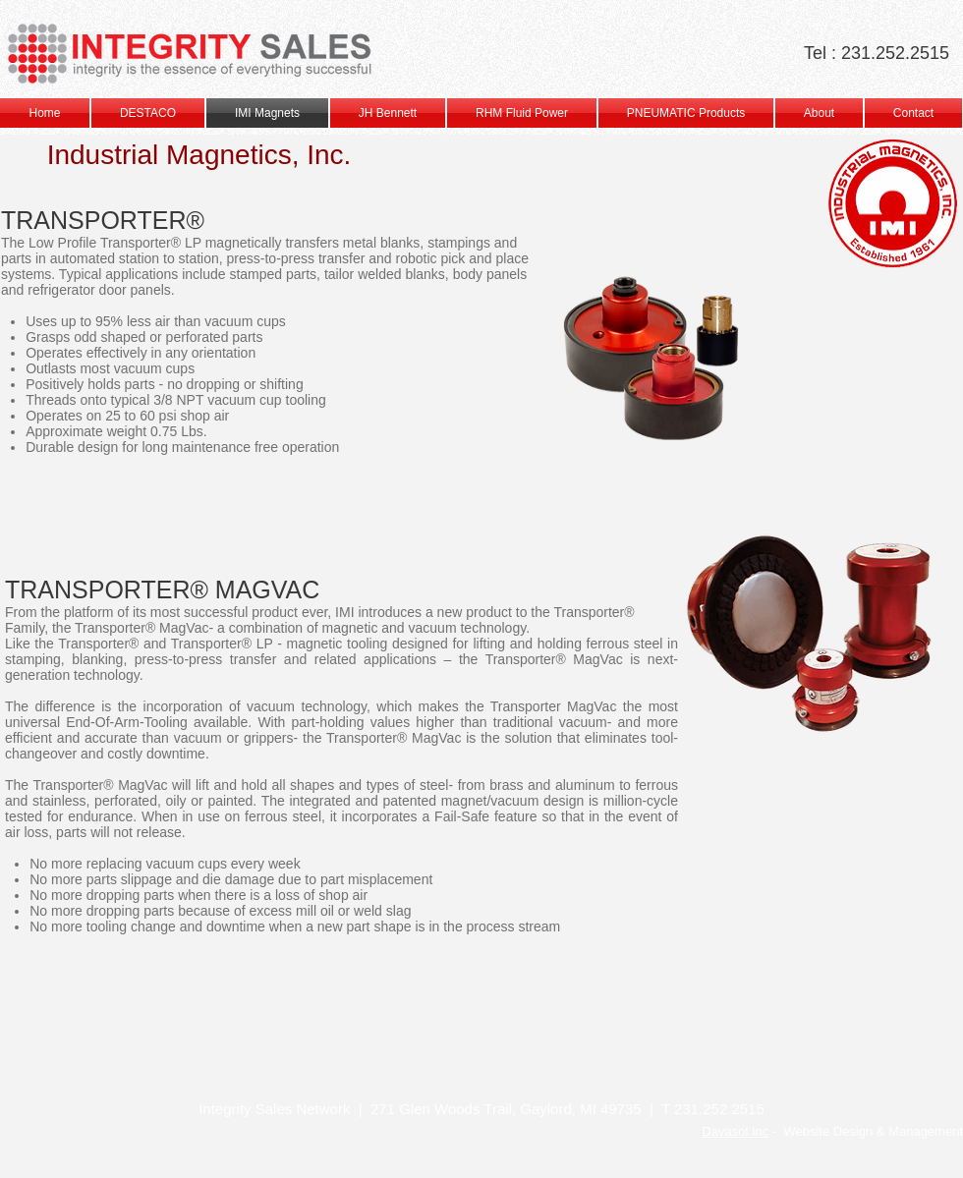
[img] (118, 1023)
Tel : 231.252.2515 (876, 53)
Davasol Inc (735, 1131)
